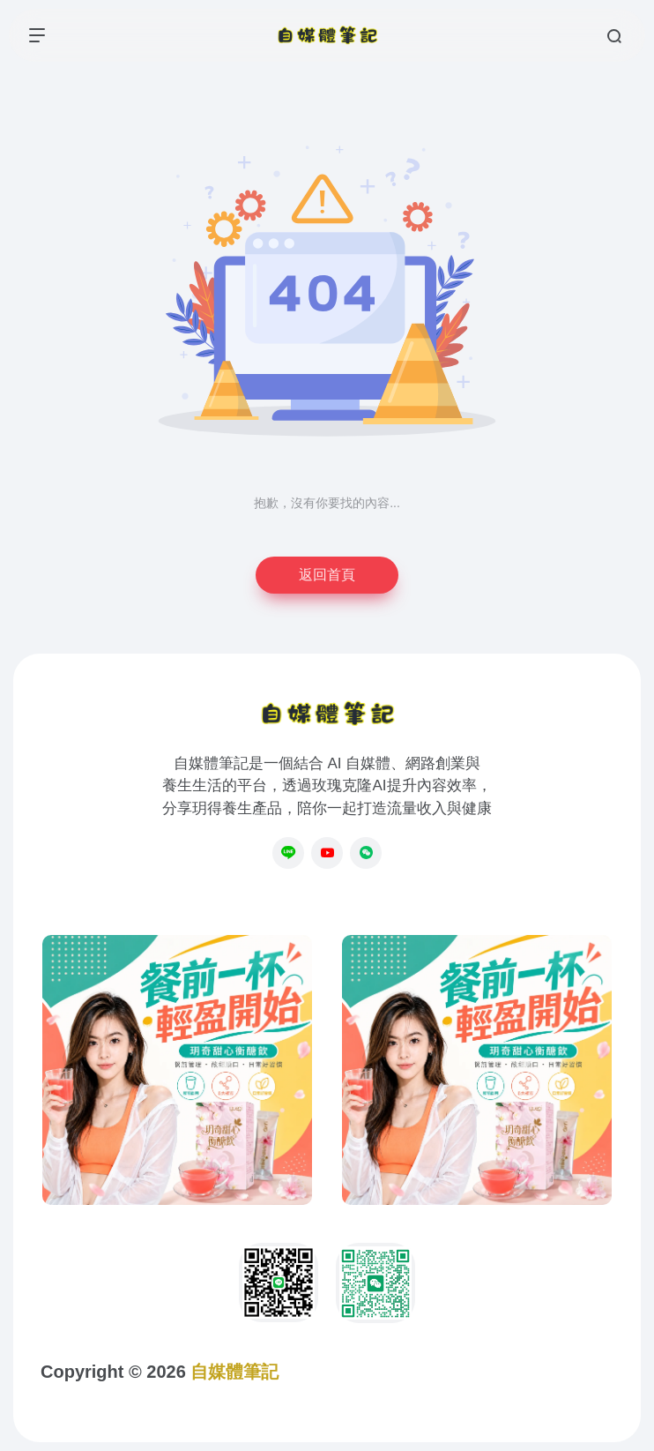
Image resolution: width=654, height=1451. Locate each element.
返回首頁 (327, 574)
